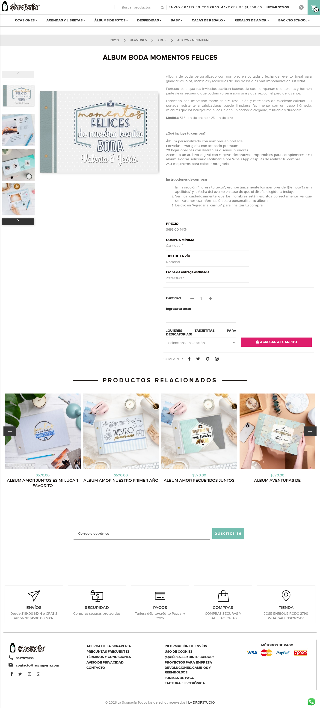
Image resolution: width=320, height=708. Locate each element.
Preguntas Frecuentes (108, 651)
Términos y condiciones (108, 657)
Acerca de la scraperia (108, 646)
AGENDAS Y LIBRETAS (65, 20)
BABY (177, 20)
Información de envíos (186, 646)
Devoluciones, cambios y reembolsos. (188, 670)
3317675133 (25, 658)
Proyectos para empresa (188, 662)
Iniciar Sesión (277, 7)
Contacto (95, 668)
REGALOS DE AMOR (251, 20)
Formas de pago (179, 678)
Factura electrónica (185, 683)
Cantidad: (174, 298)
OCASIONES (26, 20)
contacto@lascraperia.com (37, 665)
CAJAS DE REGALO (208, 20)
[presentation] (160, 555)
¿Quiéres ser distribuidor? (189, 657)
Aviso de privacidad (105, 662)
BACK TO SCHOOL (294, 20)
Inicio (114, 40)
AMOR (161, 40)
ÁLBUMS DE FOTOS (111, 20)
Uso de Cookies (179, 651)
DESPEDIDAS (149, 20)
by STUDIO (201, 702)
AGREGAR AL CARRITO (276, 342)
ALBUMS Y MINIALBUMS (193, 40)
